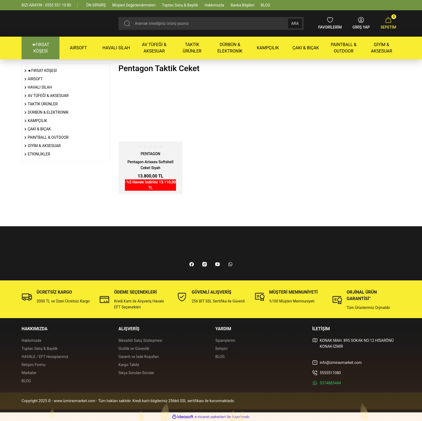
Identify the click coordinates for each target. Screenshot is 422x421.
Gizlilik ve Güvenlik (133, 348)
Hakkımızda (31, 340)
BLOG (26, 381)
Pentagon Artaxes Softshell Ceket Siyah (150, 165)
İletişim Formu (33, 365)
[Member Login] (361, 23)
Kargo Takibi (128, 365)
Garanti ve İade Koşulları (138, 356)
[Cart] (388, 23)
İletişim (221, 348)
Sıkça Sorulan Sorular (136, 373)
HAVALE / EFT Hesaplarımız (45, 356)
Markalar (29, 373)
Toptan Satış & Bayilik (40, 348)
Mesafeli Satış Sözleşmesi (140, 340)
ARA (295, 23)
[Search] (211, 23)
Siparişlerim (225, 340)
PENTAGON (150, 154)
